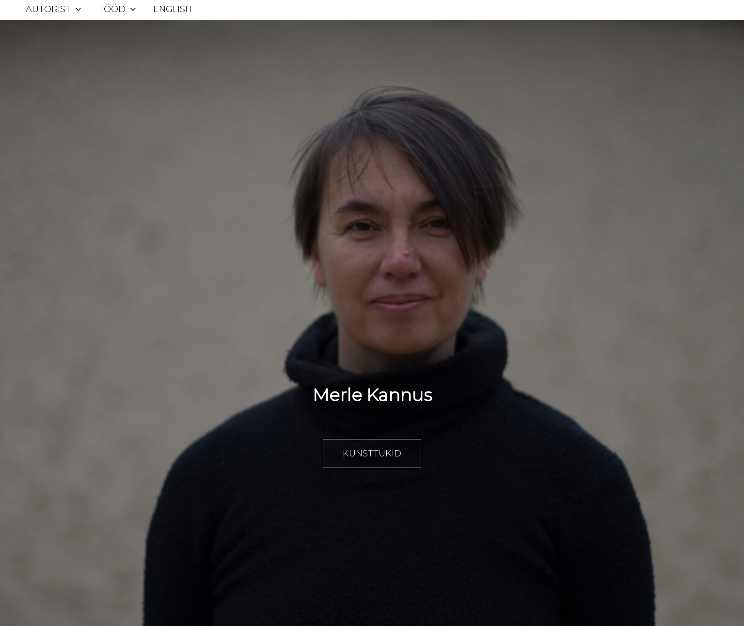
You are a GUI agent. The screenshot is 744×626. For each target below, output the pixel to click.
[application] (76, 9)
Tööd (117, 9)
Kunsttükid (372, 453)
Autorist (53, 9)
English (172, 9)
